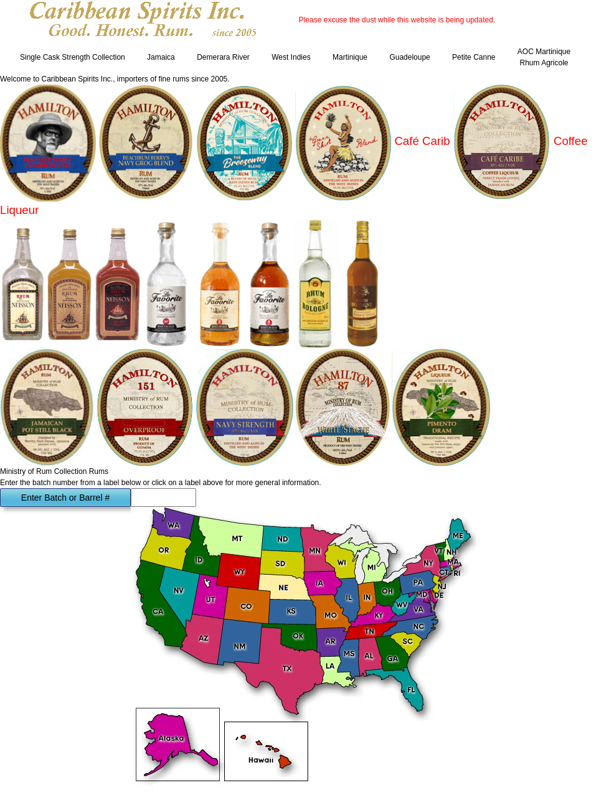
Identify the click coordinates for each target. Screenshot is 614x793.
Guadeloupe (409, 57)
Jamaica (161, 57)
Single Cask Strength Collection (72, 57)
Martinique (350, 57)
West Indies (291, 57)
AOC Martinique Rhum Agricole (543, 57)
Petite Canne (473, 57)
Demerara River (223, 57)
